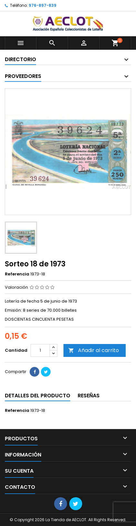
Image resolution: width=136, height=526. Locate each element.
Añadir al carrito (93, 350)
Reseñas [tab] (89, 395)
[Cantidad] (40, 350)
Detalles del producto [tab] (37, 395)
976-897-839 (42, 5)
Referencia (17, 274)
